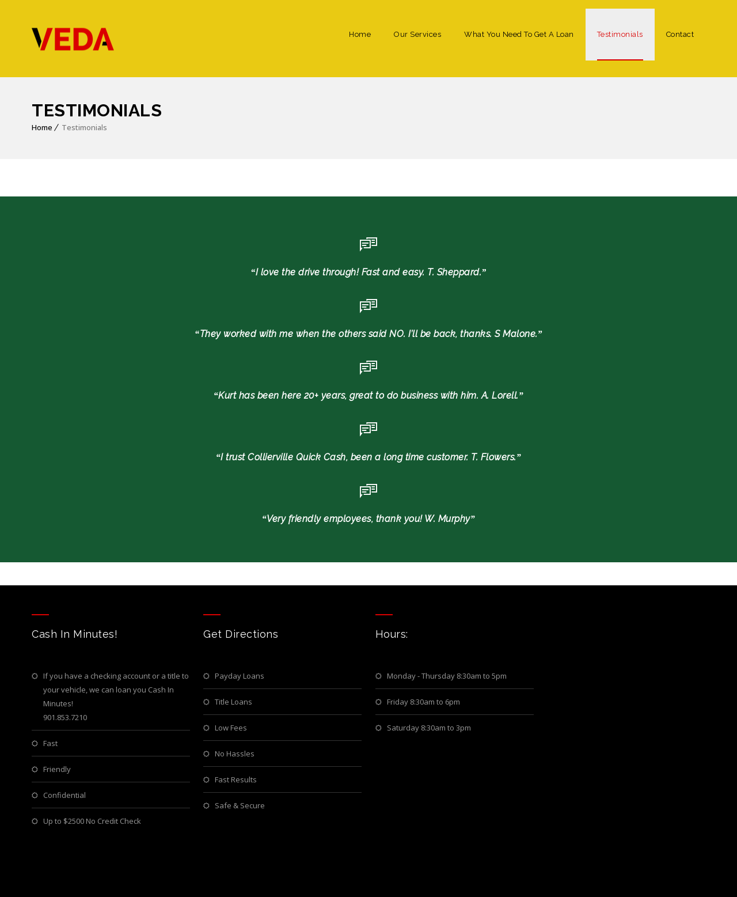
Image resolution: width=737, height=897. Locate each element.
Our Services (417, 34)
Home (360, 34)
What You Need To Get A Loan (519, 34)
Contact (680, 34)
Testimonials (620, 34)
